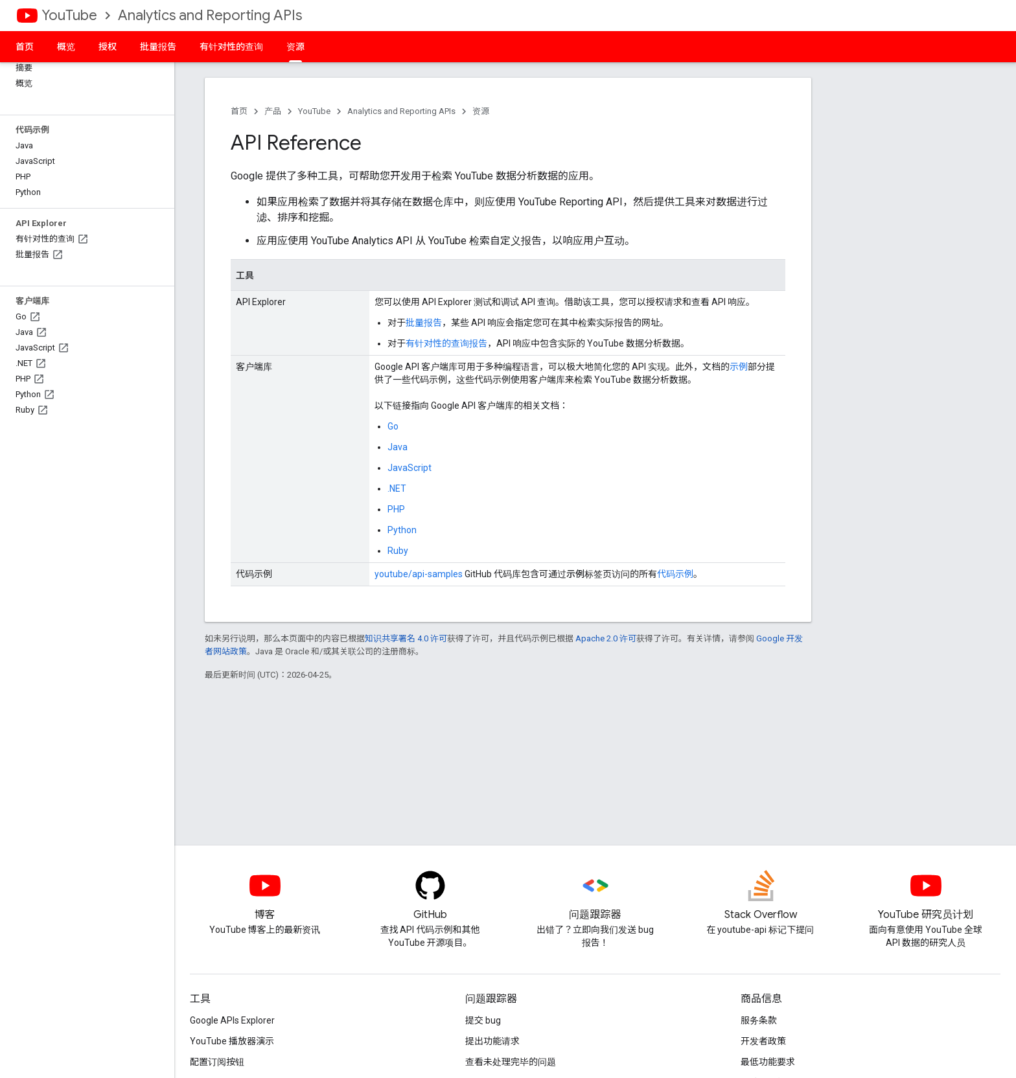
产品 (272, 111)
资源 (480, 111)
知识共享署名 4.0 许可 (406, 638)
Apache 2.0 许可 (605, 638)
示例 (739, 366)
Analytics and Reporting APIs (210, 15)
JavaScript (409, 468)
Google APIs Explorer (232, 1020)
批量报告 (158, 46)
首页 (25, 46)
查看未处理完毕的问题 (510, 1062)
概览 (66, 46)
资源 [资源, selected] (295, 46)
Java (397, 447)
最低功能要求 (768, 1062)
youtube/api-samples (419, 574)
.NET (396, 488)
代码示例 (675, 574)
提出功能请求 (492, 1041)
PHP (396, 509)
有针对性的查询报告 (446, 343)
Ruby (397, 550)
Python (402, 530)
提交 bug (483, 1020)
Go (392, 426)
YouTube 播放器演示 (232, 1041)
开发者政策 (763, 1041)
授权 (107, 46)
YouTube (69, 15)
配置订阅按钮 (217, 1062)
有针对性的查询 (231, 46)
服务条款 (759, 1020)
